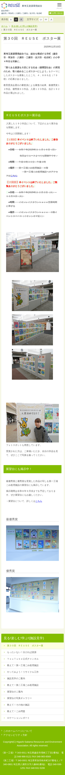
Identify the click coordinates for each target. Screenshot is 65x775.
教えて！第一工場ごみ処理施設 (23, 665)
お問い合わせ (57, 13)
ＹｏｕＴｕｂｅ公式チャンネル (23, 659)
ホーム (4, 26)
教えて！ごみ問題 (16, 711)
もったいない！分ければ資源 (21, 652)
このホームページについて (17, 731)
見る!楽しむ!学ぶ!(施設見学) (24, 26)
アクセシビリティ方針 (15, 735)
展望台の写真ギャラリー (19, 698)
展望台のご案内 (15, 691)
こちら (14, 175)
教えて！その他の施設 (18, 704)
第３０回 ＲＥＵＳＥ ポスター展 (25, 645)
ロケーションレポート (18, 718)
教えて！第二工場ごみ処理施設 (23, 685)
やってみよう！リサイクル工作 (23, 672)
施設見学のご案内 (16, 678)
